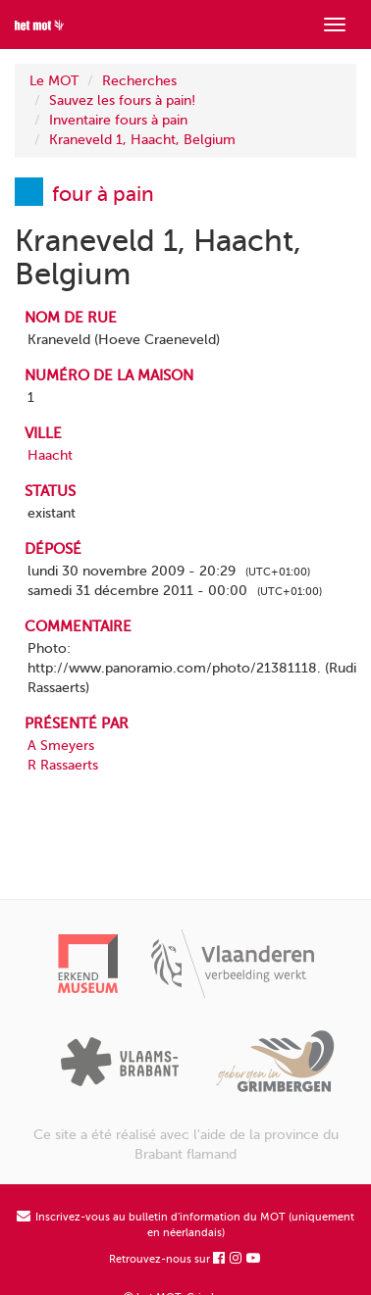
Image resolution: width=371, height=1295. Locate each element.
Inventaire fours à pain (118, 120)
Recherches (139, 81)
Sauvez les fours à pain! (122, 100)
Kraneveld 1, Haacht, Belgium (142, 139)
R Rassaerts (62, 765)
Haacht (50, 455)
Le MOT (54, 81)
